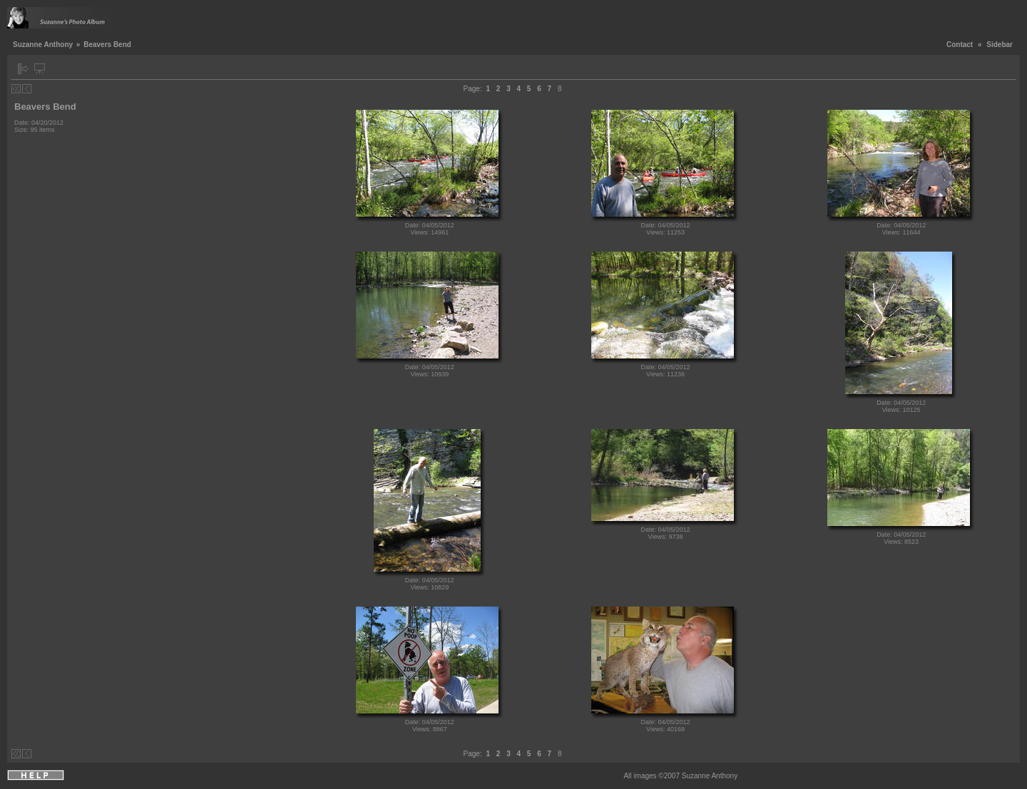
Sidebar (999, 44)
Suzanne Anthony (43, 44)
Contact (959, 44)
